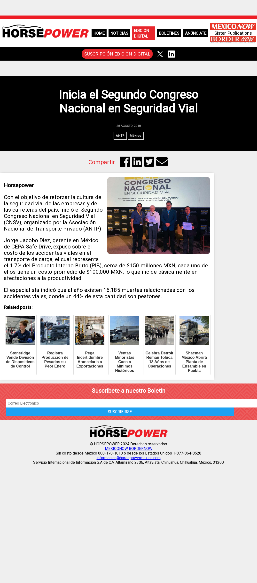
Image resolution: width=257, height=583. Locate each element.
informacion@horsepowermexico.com (129, 457)
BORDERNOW (140, 448)
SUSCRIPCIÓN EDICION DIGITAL (117, 54)
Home (99, 33)
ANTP (120, 135)
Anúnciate (195, 33)
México (135, 135)
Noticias (119, 33)
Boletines (169, 33)
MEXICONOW (116, 448)
